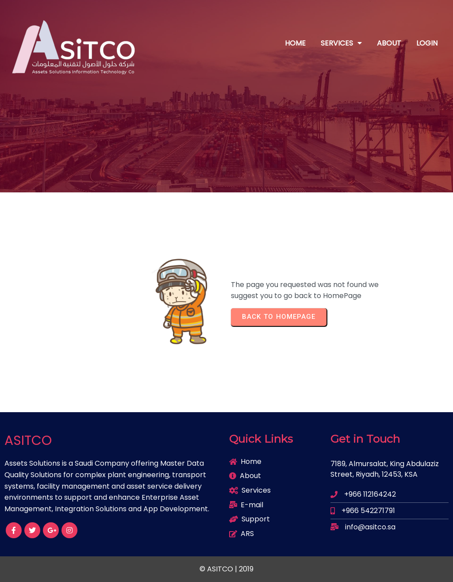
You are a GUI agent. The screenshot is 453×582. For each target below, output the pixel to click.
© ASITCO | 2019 (226, 569)
